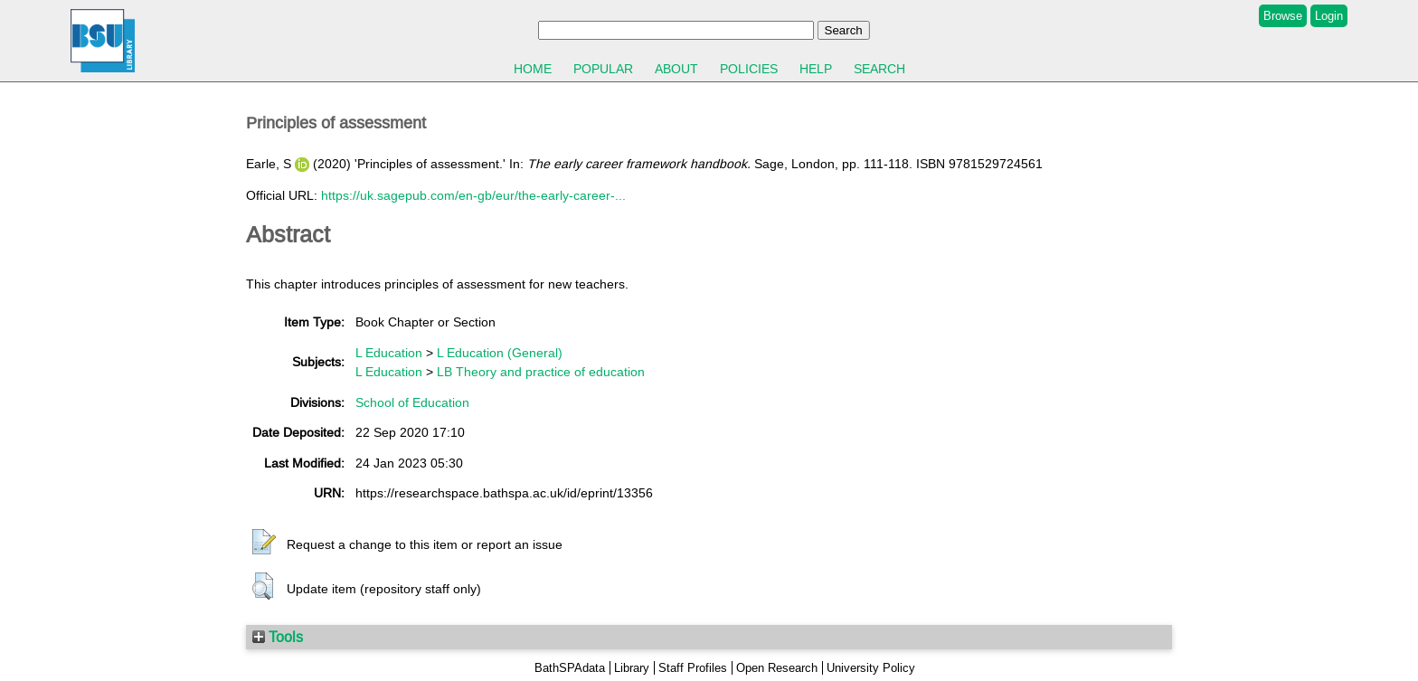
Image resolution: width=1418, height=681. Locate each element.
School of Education (412, 402)
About (676, 68)
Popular (603, 68)
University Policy (871, 668)
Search (879, 68)
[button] (264, 542)
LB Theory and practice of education (541, 371)
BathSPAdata (569, 668)
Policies (749, 68)
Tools (277, 637)
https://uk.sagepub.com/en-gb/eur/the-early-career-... (473, 195)
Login (1329, 16)
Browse (1282, 16)
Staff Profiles (692, 668)
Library (631, 668)
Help (815, 68)
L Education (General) (499, 352)
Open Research (777, 668)
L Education (388, 352)
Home (533, 68)
